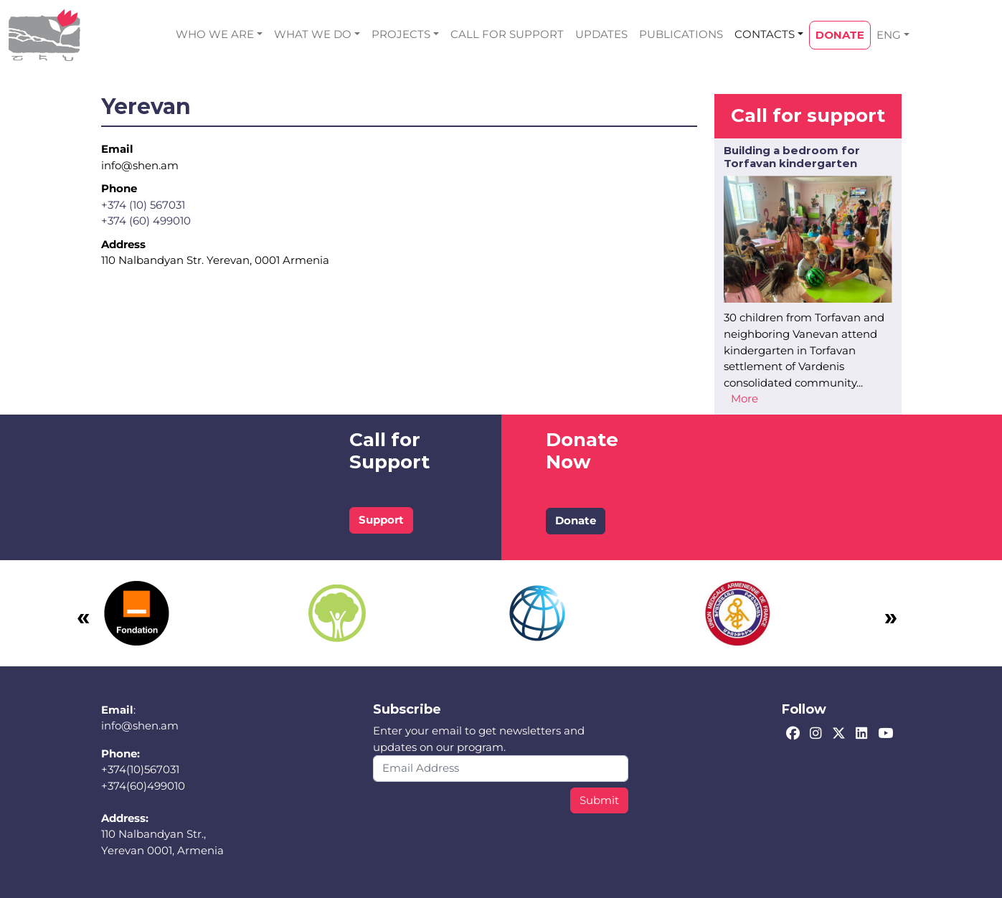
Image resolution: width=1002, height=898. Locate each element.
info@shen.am (140, 725)
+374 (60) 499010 (146, 220)
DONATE (840, 35)
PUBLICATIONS (681, 34)
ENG (888, 35)
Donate (575, 520)
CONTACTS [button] (764, 34)
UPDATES (601, 34)
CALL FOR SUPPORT (507, 34)
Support (381, 519)
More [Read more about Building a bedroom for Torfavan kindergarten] (744, 398)
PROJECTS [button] (401, 34)
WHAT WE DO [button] (312, 34)
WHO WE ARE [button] (215, 34)
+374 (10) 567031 (143, 205)
